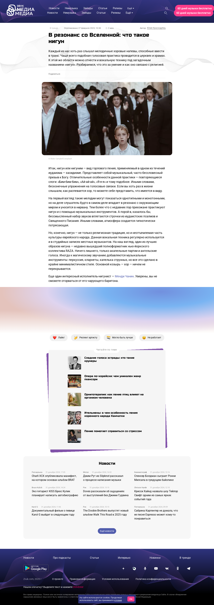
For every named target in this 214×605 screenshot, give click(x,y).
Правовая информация (82, 579)
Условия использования (115, 579)
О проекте (57, 579)
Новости (28, 557)
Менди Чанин (124, 276)
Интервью (124, 557)
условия (118, 600)
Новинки (155, 557)
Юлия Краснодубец (156, 28)
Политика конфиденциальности (153, 579)
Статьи (94, 557)
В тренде (54, 28)
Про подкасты (62, 557)
